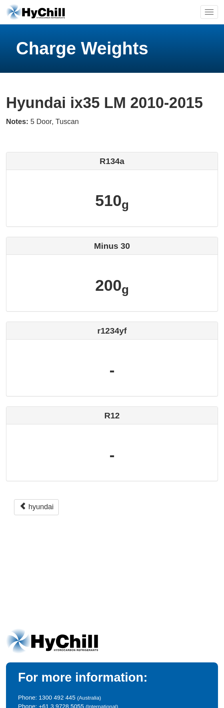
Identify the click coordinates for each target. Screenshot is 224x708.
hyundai (36, 506)
